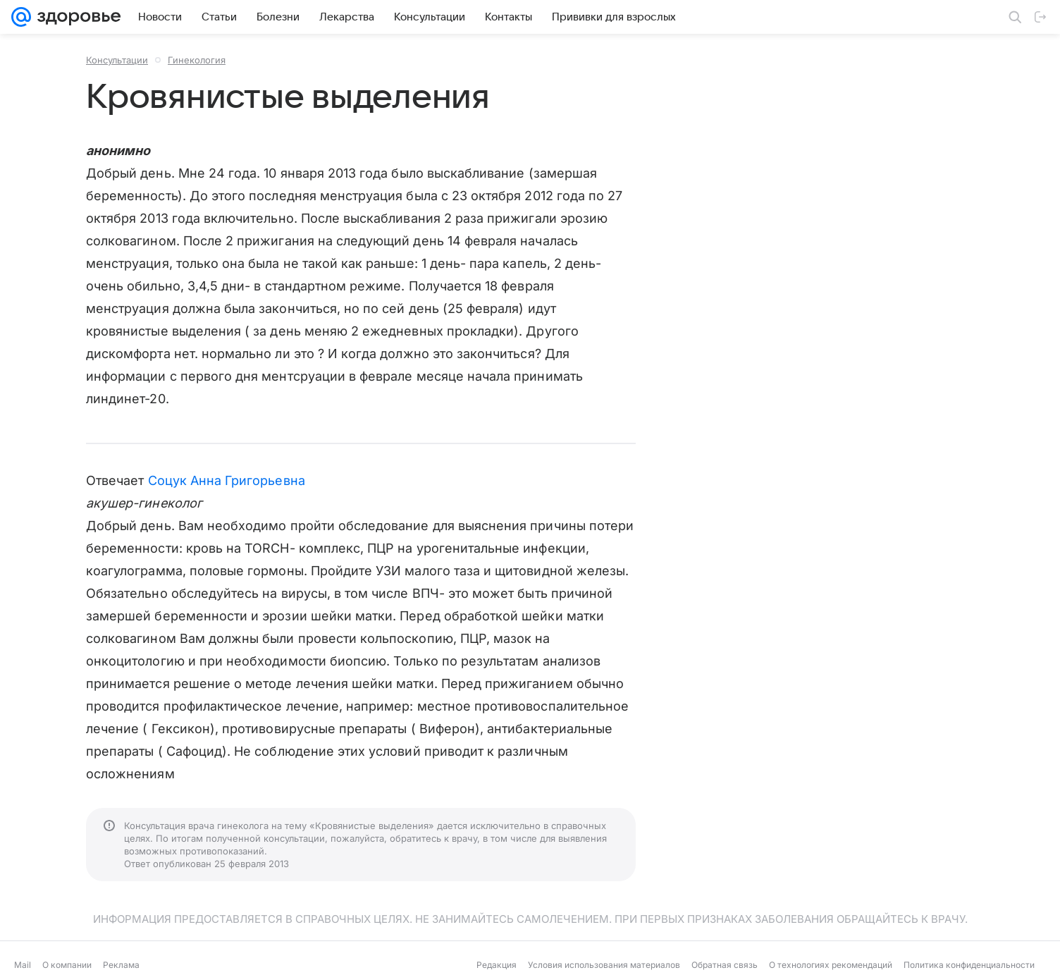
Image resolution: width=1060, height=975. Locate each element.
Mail (22, 964)
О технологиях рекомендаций (830, 964)
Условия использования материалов (604, 964)
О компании (67, 964)
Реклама (121, 964)
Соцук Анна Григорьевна (226, 480)
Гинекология (197, 60)
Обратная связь (724, 964)
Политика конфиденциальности (969, 964)
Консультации (117, 60)
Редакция (496, 964)
